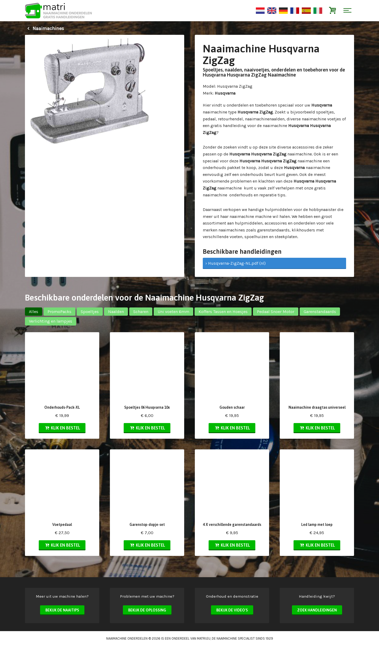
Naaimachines (44, 28)
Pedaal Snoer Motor (275, 311)
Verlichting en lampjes (50, 321)
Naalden (116, 311)
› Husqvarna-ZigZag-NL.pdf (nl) (235, 263)
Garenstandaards (320, 311)
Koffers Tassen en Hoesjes (223, 311)
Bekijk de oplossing (147, 610)
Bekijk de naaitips (62, 610)
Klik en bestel (62, 427)
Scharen (140, 311)
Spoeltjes (90, 311)
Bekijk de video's (232, 610)
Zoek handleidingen (317, 610)
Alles (33, 311)
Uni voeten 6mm (173, 311)
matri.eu (203, 638)
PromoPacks (59, 311)
